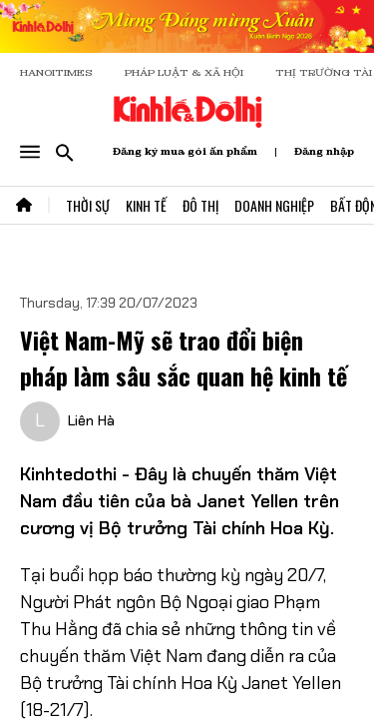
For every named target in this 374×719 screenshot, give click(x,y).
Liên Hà (91, 420)
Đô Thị (200, 205)
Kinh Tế (146, 205)
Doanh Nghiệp (274, 205)
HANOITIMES (56, 72)
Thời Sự (88, 205)
